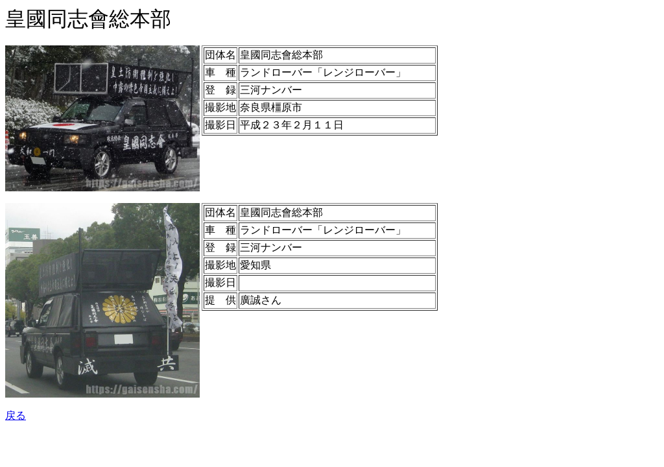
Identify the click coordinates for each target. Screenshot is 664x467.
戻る (15, 415)
